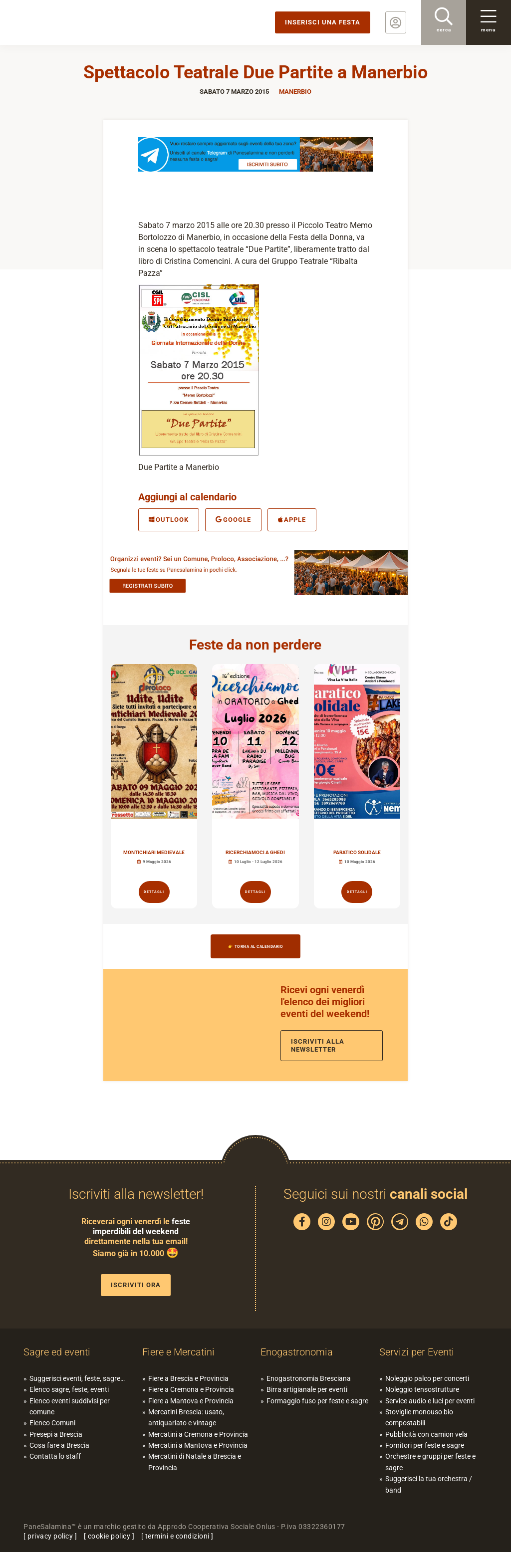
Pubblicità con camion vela (426, 1434)
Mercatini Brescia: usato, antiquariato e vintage (186, 1417)
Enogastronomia (296, 1352)
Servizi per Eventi (416, 1352)
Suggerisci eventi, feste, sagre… (77, 1378)
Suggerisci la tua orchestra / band (428, 1484)
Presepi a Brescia (55, 1434)
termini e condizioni (177, 1536)
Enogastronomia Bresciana (308, 1378)
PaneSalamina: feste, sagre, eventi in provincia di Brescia (77, 22)
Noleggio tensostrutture (422, 1389)
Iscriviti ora (136, 1285)
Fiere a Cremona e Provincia (191, 1389)
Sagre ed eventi (56, 1352)
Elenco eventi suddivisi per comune (69, 1406)
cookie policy (109, 1536)
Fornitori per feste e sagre (424, 1445)
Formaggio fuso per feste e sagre (317, 1401)
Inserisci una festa (322, 22)
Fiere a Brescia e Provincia (188, 1378)
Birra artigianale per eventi (306, 1389)
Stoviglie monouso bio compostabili (419, 1417)
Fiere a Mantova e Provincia (191, 1401)
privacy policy (50, 1536)
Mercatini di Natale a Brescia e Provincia (194, 1461)
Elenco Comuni (52, 1423)
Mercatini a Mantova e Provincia (198, 1445)
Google (233, 519)
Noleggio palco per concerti (427, 1378)
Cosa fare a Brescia (59, 1445)
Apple (292, 519)
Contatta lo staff (55, 1456)
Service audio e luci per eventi (430, 1401)
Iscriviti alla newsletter (317, 1045)
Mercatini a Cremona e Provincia (198, 1434)
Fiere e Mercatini (178, 1352)
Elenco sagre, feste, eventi (69, 1389)
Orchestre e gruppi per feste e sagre (430, 1461)
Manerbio (295, 91)
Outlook (169, 519)
